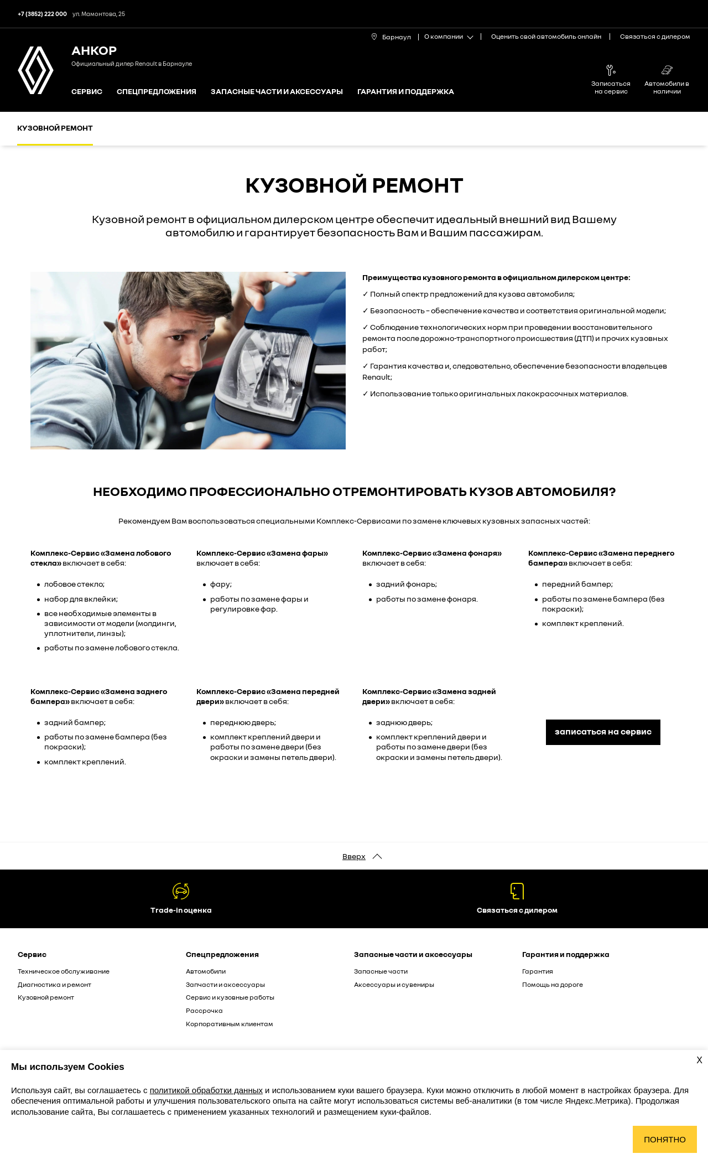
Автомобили (206, 971)
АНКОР (94, 50)
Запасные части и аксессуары (277, 91)
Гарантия (537, 971)
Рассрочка (204, 1010)
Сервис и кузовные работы (230, 997)
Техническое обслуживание (64, 971)
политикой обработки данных (206, 1090)
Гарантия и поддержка (405, 91)
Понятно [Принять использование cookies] (665, 1139)
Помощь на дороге (552, 984)
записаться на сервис (603, 731)
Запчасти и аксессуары (225, 984)
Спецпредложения (156, 91)
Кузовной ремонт (55, 127)
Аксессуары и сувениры (394, 984)
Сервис (86, 91)
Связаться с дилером (655, 36)
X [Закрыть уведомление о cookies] (699, 1060)
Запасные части (381, 971)
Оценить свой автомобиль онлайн (546, 36)
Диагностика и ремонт (54, 984)
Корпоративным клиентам (229, 1024)
